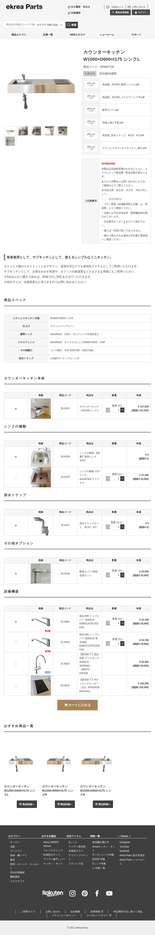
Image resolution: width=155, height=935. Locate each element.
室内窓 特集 (98, 859)
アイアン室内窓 (77, 846)
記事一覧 (48, 34)
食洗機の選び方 (100, 842)
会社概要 (75, 911)
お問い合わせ (53, 911)
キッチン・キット (53, 863)
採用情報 (95, 911)
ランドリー (16, 850)
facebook (124, 850)
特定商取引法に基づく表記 (127, 911)
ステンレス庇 (76, 863)
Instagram (124, 842)
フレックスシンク (53, 850)
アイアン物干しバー (54, 859)
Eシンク (73, 842)
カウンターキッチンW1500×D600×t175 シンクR (95, 790)
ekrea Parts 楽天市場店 (132, 855)
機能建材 (15, 876)
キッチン (15, 842)
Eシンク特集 (99, 863)
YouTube (124, 846)
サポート (136, 34)
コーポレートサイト (97, 915)
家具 (12, 859)
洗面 (12, 846)
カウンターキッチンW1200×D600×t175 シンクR (57, 790)
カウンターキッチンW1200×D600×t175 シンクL (19, 790)
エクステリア (17, 881)
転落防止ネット (51, 854)
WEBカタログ (77, 34)
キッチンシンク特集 (103, 854)
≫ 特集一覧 (98, 868)
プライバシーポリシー (64, 915)
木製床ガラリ (76, 850)
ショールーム (107, 34)
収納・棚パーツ (18, 855)
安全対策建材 (17, 872)
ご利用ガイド (28, 911)
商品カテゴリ (19, 34)
